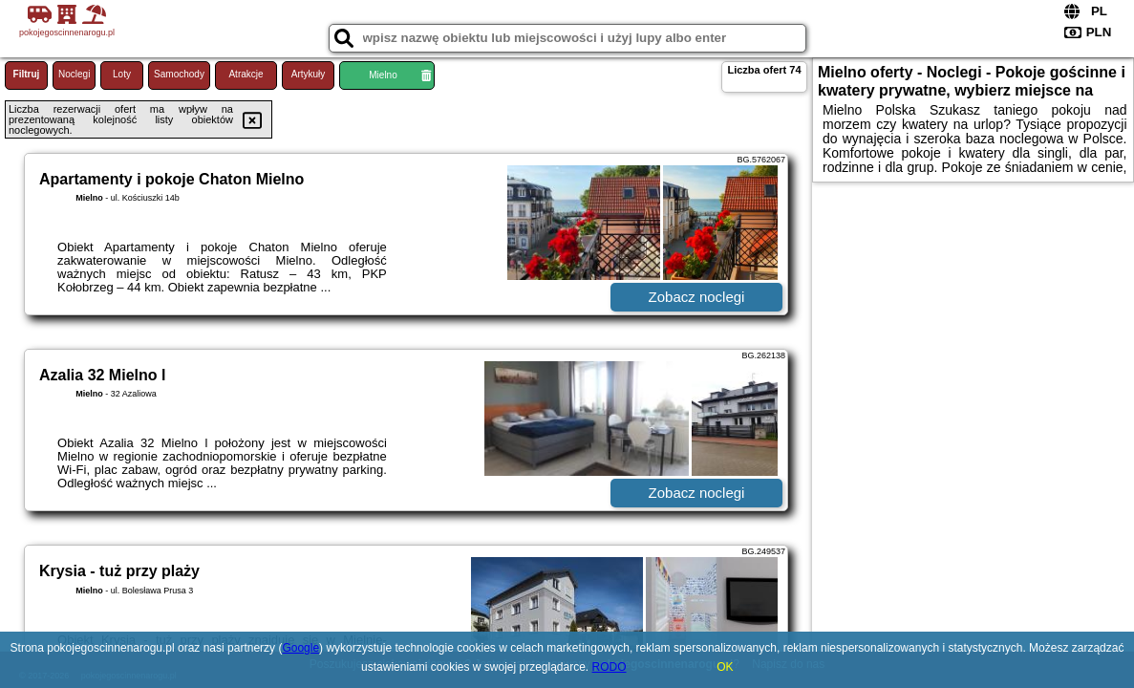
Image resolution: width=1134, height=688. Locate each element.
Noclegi (74, 74)
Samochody (179, 74)
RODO (609, 667)
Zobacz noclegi (697, 297)
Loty (122, 74)
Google (300, 648)
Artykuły (308, 74)
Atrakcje (245, 74)
